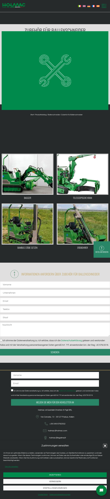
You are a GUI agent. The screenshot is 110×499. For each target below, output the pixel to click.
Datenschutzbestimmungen (60, 494)
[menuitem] (79, 6)
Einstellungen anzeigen (55, 488)
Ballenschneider (54, 115)
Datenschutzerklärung (71, 340)
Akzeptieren (55, 475)
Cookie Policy (43, 494)
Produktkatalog (41, 115)
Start (32, 115)
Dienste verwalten (11, 466)
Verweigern (55, 481)
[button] (105, 445)
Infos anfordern (101, 251)
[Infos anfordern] (101, 248)
